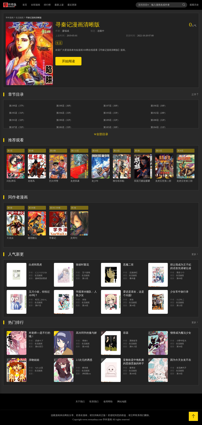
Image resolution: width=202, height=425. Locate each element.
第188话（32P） (159, 120)
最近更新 (72, 5)
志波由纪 (133, 272)
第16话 (85, 305)
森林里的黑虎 (41, 278)
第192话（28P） (159, 113)
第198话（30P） (64, 106)
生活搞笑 (20, 17)
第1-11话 (75, 151)
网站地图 (121, 401)
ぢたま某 (39, 368)
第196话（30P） (159, 106)
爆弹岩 (132, 368)
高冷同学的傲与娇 (86, 332)
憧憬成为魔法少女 (180, 332)
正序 (195, 94)
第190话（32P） (64, 120)
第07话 (38, 305)
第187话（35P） (17, 127)
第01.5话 (133, 346)
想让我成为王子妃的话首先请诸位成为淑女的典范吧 (180, 268)
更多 (195, 254)
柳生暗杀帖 (118, 181)
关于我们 (80, 401)
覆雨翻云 (32, 238)
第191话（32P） (17, 120)
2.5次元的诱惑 (84, 359)
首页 (24, 5)
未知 (84, 299)
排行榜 (47, 5)
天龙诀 (10, 238)
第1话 (9, 151)
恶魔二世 (128, 264)
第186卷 (32, 208)
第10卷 (53, 151)
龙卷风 (31, 181)
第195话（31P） (17, 113)
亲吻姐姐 (34, 359)
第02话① (39, 346)
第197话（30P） (111, 106)
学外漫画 (10, 17)
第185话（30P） (111, 127)
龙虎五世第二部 (163, 181)
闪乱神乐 (11, 181)
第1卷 (73, 208)
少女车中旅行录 (179, 291)
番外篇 (132, 278)
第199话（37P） (17, 106)
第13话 (117, 151)
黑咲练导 (133, 341)
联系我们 (94, 401)
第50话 (179, 346)
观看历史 (194, 5)
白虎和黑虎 (35, 264)
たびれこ (180, 299)
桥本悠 (85, 368)
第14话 (132, 305)
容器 (125, 332)
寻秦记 (52, 238)
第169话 (133, 373)
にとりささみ (41, 272)
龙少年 (95, 181)
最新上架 (59, 5)
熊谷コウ (180, 272)
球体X (85, 341)
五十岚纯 (86, 272)
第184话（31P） (159, 127)
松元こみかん (41, 299)
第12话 (85, 278)
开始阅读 (68, 61)
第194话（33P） (64, 113)
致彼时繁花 (82, 264)
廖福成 (65, 31)
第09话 (179, 278)
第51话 (159, 151)
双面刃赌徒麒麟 (142, 181)
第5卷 (137, 151)
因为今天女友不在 (180, 359)
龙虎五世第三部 (185, 181)
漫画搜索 (143, 5)
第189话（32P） (111, 120)
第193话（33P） (111, 113)
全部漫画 (35, 5)
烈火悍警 (53, 181)
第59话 (95, 151)
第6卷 (31, 151)
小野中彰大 (181, 341)
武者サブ (39, 341)
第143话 (85, 346)
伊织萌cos (86, 373)
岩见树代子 (181, 368)
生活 (58, 43)
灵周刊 (73, 238)
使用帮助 (108, 401)
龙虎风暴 (74, 181)
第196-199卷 (55, 208)
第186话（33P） (64, 127)
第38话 (180, 151)
